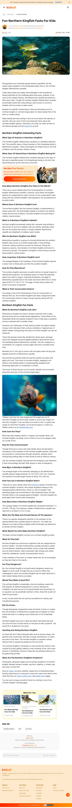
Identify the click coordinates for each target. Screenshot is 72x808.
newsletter (22, 794)
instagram (39, 794)
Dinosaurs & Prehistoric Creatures (29, 708)
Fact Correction (50, 756)
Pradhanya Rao (40, 28)
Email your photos (15, 180)
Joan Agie (21, 26)
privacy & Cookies (58, 791)
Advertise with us (7, 791)
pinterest (39, 791)
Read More (64, 2)
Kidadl (4, 14)
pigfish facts (40, 677)
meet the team (24, 791)
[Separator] (68, 795)
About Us (22, 789)
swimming (35, 486)
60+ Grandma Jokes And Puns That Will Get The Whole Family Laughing (31, 2)
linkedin (38, 797)
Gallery (8, 74)
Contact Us (5, 789)
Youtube (38, 800)
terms (55, 789)
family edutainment (25, 797)
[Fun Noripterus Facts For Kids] (29, 701)
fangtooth (28, 127)
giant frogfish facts (24, 677)
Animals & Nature (9, 707)
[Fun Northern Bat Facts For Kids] (47, 700)
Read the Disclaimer (13, 756)
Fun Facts (11, 14)
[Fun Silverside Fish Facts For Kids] (11, 700)
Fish (20, 730)
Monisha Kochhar (20, 28)
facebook (39, 789)
